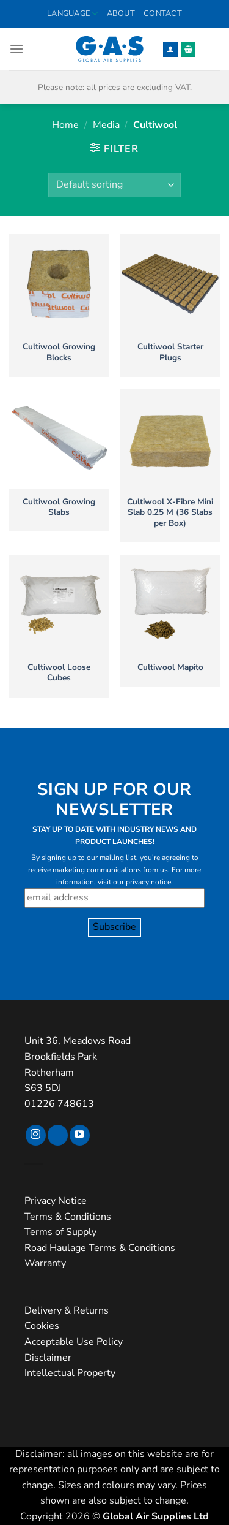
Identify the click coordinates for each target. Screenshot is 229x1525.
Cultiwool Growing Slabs (59, 507)
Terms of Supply (60, 1232)
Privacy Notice (55, 1200)
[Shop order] (114, 185)
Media (106, 125)
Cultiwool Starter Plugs (170, 352)
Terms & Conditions (67, 1216)
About (121, 13)
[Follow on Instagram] (36, 1135)
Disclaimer (47, 1357)
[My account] (170, 49)
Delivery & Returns (66, 1310)
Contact (163, 13)
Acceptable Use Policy (73, 1341)
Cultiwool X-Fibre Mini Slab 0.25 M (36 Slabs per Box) (170, 512)
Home (65, 125)
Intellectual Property (69, 1373)
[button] (16, 49)
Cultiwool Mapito (170, 667)
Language (72, 14)
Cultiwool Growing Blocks (59, 352)
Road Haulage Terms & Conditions (99, 1248)
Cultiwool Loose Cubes (58, 672)
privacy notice (148, 882)
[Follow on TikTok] (58, 1135)
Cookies (41, 1326)
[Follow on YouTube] (80, 1135)
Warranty (45, 1263)
